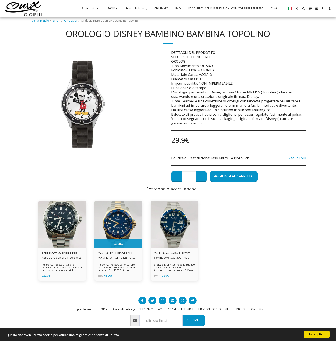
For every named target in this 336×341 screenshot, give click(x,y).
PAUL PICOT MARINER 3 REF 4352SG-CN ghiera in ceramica (62, 255)
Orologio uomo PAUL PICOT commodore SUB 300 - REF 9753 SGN (172, 255)
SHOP (56, 20)
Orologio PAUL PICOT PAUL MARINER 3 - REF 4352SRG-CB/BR (115, 255)
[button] (297, 8)
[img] (62, 224)
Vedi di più (297, 158)
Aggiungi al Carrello (234, 176)
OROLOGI (70, 20)
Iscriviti (193, 319)
